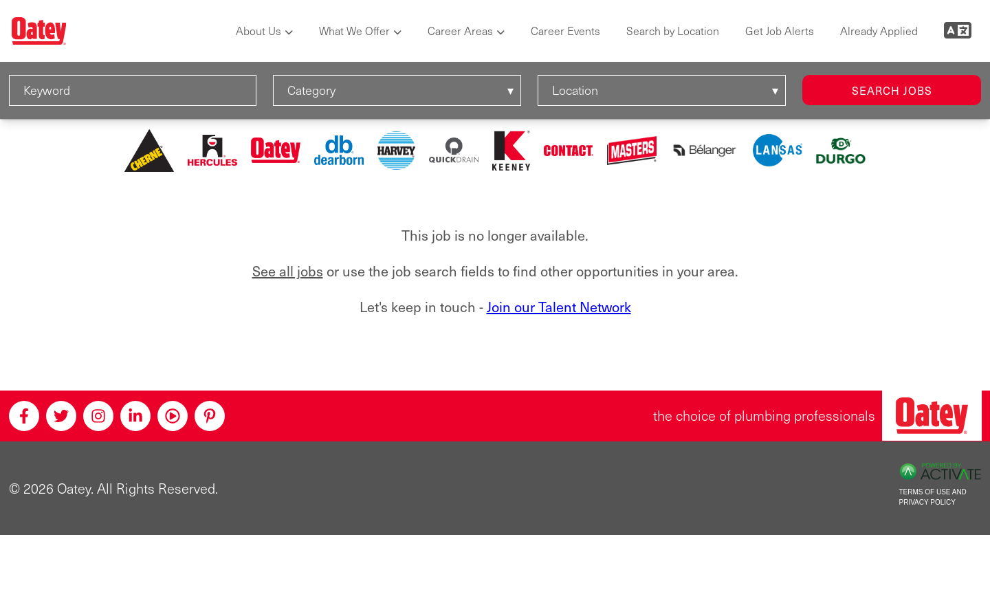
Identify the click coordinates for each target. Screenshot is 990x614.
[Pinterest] (210, 416)
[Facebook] (24, 416)
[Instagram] (98, 416)
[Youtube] (172, 416)
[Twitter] (61, 416)
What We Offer (354, 30)
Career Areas (460, 30)
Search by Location (672, 30)
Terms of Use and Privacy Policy (933, 497)
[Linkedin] (135, 416)
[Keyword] (133, 90)
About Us (258, 30)
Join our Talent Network (559, 306)
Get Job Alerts (779, 30)
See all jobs (287, 271)
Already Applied (879, 30)
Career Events (565, 30)
